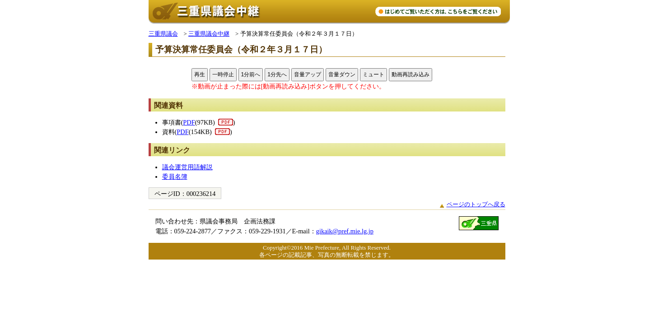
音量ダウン (341, 74)
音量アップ (307, 74)
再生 (199, 74)
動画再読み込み (410, 74)
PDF (189, 122)
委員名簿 (174, 176)
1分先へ (277, 74)
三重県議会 (163, 33)
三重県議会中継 (208, 33)
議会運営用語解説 (187, 167)
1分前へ (251, 74)
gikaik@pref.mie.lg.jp (344, 231)
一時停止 (223, 74)
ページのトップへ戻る (476, 204)
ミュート (373, 74)
